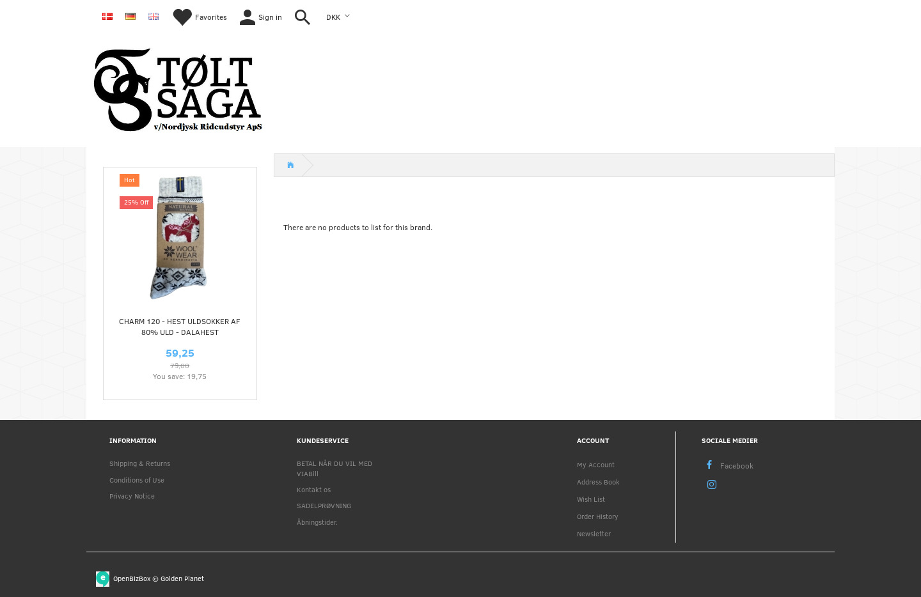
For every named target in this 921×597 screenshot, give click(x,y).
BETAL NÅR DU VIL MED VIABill (334, 467)
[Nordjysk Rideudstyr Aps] (177, 88)
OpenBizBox (131, 578)
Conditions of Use (136, 480)
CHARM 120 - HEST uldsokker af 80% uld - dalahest (179, 326)
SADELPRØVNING (324, 505)
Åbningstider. (317, 522)
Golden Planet (182, 578)
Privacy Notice (132, 495)
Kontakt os (314, 489)
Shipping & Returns (139, 463)
